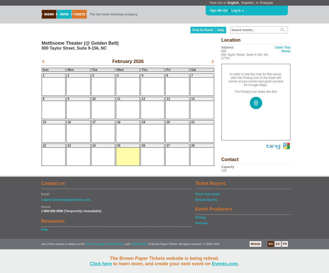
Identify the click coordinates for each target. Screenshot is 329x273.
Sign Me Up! (219, 10)
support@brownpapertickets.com (65, 200)
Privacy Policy (115, 244)
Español (248, 3)
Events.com (225, 263)
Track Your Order (207, 194)
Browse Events (206, 200)
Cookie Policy (139, 244)
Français (266, 3)
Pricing (200, 217)
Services (201, 223)
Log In (236, 10)
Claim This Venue (282, 49)
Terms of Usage (94, 244)
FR (285, 244)
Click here (101, 263)
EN (271, 244)
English (233, 3)
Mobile (255, 244)
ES (278, 244)
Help (220, 30)
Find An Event (203, 30)
